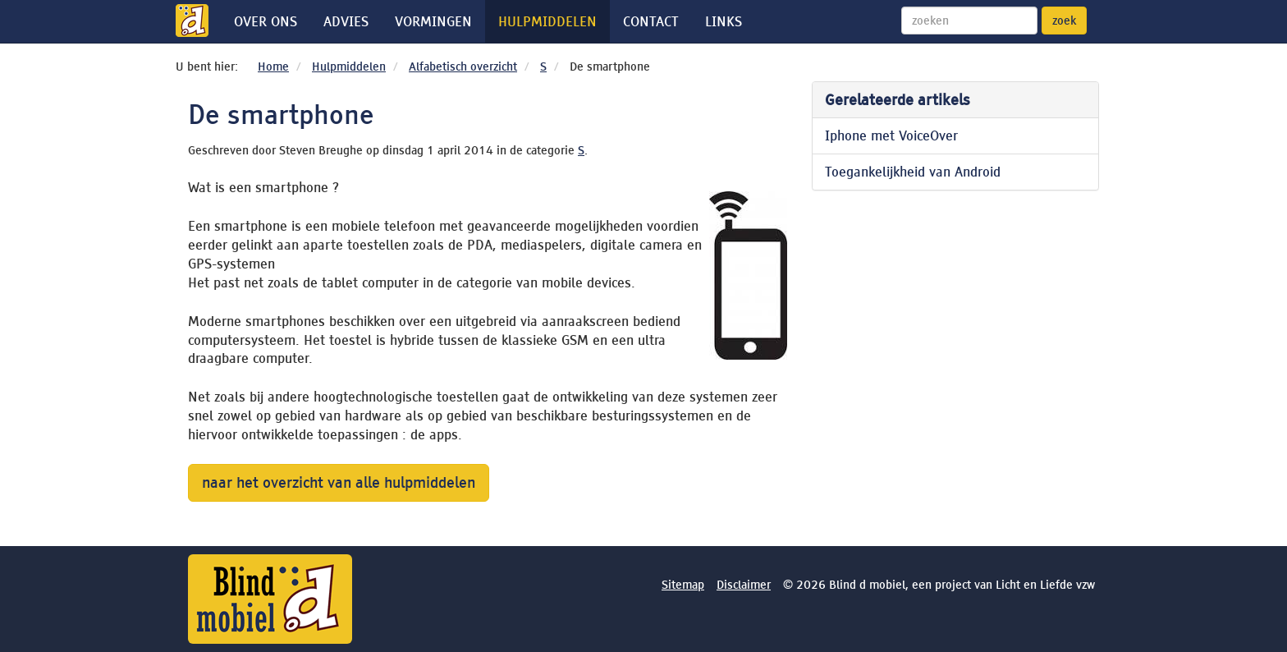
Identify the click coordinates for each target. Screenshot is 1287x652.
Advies (346, 21)
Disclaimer (744, 584)
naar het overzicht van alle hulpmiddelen (338, 482)
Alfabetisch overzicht (463, 66)
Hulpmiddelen (547, 21)
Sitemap (683, 584)
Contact (651, 21)
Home (273, 66)
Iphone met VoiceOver (891, 135)
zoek (1064, 20)
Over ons (265, 21)
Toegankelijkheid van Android (913, 171)
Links (723, 21)
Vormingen (433, 21)
